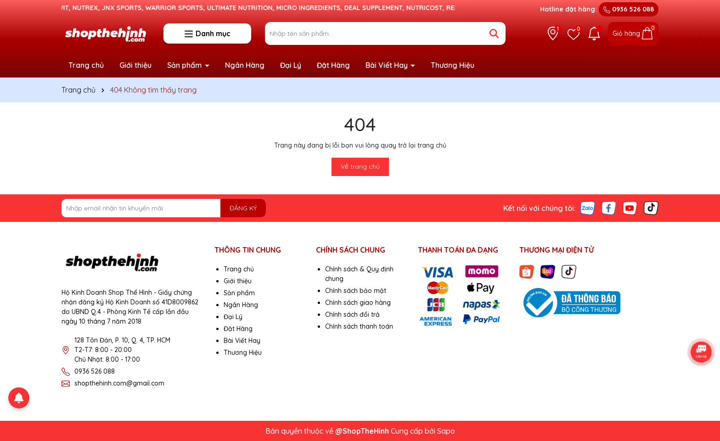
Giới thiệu (135, 65)
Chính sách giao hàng (358, 302)
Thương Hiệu (452, 65)
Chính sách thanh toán (359, 326)
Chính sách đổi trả (352, 314)
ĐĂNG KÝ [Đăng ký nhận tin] (243, 208)
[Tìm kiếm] (494, 33)
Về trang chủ (360, 166)
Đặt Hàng (333, 65)
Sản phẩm (185, 65)
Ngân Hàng (244, 65)
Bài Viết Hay (388, 65)
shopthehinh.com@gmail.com (119, 383)
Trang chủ (86, 65)
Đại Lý (290, 65)
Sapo (446, 430)
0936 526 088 (628, 9)
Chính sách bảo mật (355, 291)
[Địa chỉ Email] (164, 208)
